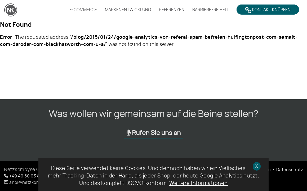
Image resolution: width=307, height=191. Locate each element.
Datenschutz (289, 170)
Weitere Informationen (198, 183)
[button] (29, 176)
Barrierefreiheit (210, 10)
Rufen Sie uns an (154, 132)
